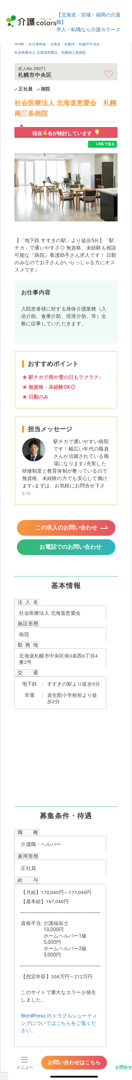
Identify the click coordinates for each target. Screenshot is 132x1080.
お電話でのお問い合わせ (70, 547)
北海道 (55, 44)
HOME (19, 44)
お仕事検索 (37, 44)
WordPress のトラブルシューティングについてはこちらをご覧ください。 (59, 1023)
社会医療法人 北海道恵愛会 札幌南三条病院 (50, 52)
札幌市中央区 (89, 44)
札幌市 (69, 44)
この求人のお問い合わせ (66, 527)
